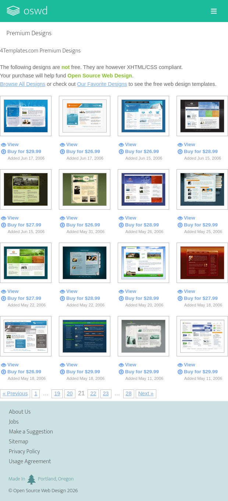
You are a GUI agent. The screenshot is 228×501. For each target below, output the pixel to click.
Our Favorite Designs (102, 84)
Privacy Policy (24, 452)
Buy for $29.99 (24, 151)
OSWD (36, 11)
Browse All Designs (22, 84)
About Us (20, 412)
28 (129, 393)
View (12, 144)
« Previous (15, 393)
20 (70, 393)
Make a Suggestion (31, 432)
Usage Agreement (30, 461)
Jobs (14, 422)
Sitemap (18, 442)
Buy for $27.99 (24, 225)
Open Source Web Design (39, 490)
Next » (146, 393)
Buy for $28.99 (201, 151)
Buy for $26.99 (83, 151)
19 (57, 393)
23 (106, 393)
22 (93, 393)
